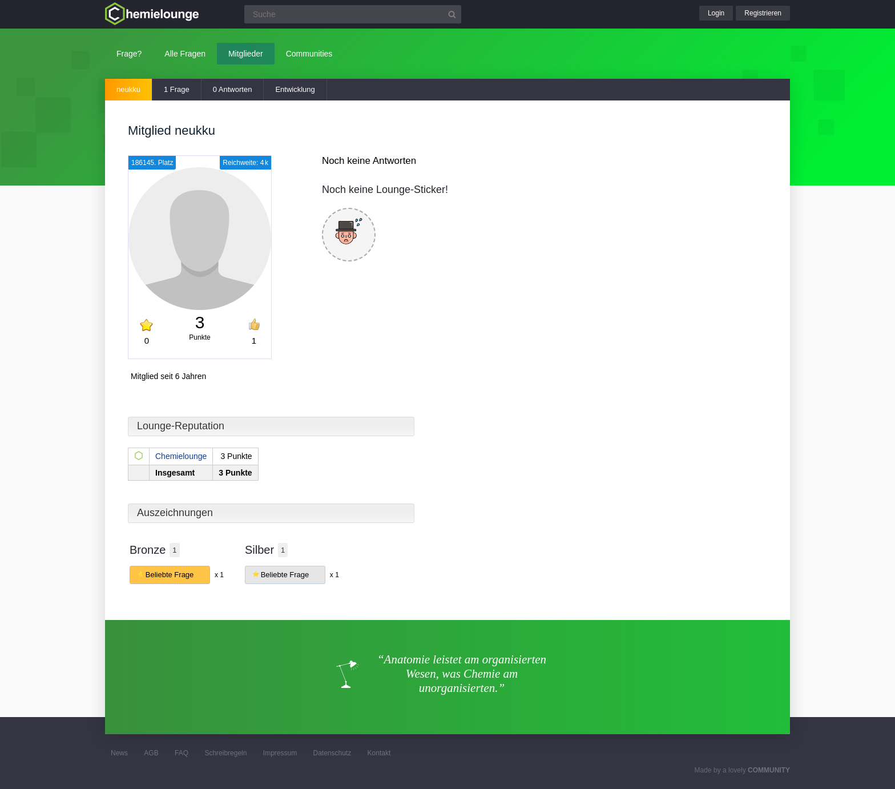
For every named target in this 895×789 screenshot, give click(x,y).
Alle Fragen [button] (184, 53)
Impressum (280, 753)
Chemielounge (181, 456)
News (119, 753)
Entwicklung (295, 89)
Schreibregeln (225, 753)
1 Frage (177, 89)
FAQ (181, 753)
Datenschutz (332, 753)
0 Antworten (232, 89)
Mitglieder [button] (245, 53)
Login (716, 13)
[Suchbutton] (452, 14)
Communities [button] (309, 53)
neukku (128, 89)
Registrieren (762, 13)
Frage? (129, 53)
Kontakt (379, 753)
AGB (151, 753)
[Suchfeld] (352, 14)
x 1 (219, 575)
